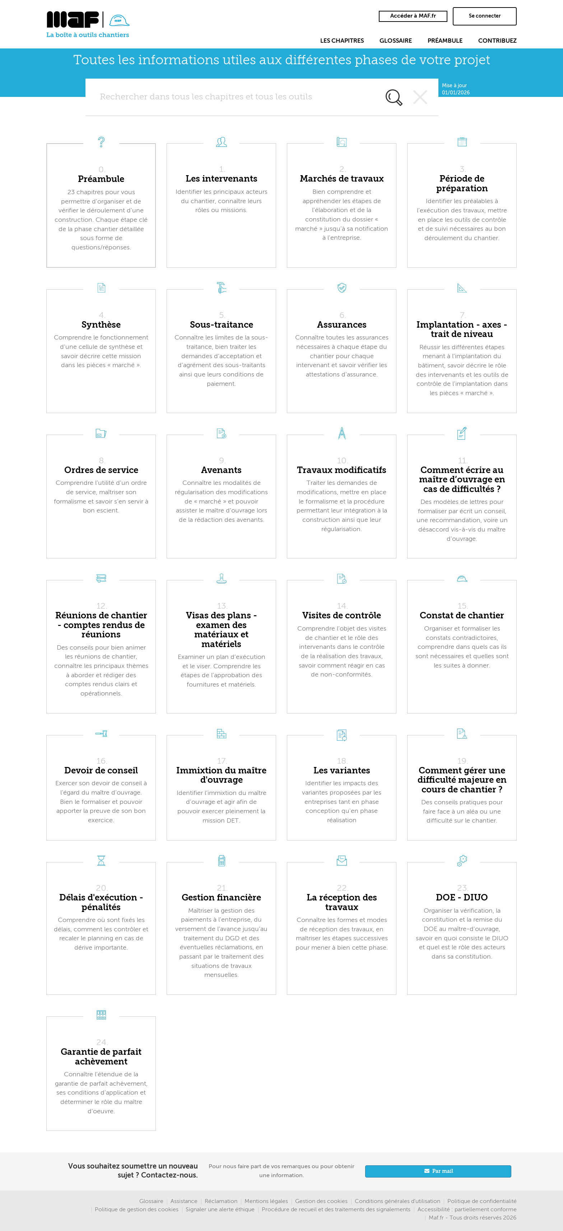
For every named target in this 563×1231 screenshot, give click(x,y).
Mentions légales (266, 1201)
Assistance (184, 1201)
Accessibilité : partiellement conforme (467, 1210)
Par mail (442, 1171)
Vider (420, 97)
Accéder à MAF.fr (413, 16)
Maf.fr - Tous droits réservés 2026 (473, 1218)
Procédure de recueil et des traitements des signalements (336, 1210)
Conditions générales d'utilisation (397, 1201)
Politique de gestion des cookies (136, 1210)
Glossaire (396, 41)
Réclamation (221, 1201)
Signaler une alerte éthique (220, 1210)
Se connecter (485, 16)
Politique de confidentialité (482, 1201)
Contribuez (497, 41)
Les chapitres (342, 41)
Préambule (445, 41)
